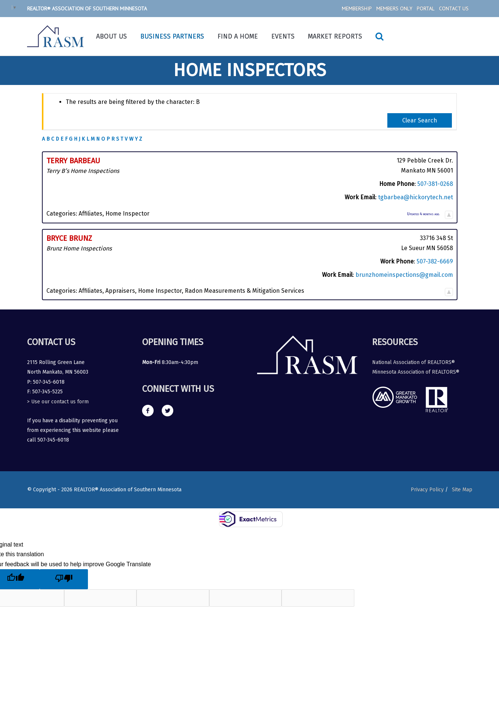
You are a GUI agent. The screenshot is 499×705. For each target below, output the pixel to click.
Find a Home (237, 36)
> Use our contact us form (58, 402)
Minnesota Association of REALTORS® (415, 372)
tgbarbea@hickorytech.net (415, 197)
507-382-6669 (435, 261)
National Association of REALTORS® (413, 362)
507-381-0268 (435, 183)
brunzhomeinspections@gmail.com (404, 274)
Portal (425, 8)
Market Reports (335, 36)
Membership (357, 8)
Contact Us (454, 8)
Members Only (394, 8)
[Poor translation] (64, 579)
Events (283, 36)
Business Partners (172, 36)
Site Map (462, 489)
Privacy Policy (424, 489)
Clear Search (419, 120)
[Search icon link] (379, 36)
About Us (111, 36)
